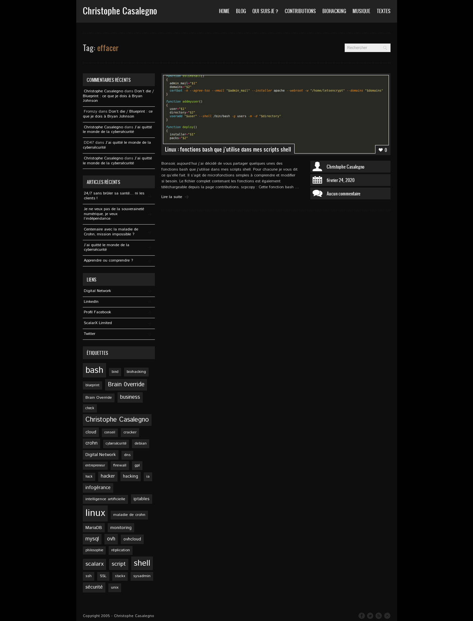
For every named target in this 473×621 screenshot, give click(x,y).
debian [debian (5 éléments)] (141, 443)
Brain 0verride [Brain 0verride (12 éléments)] (126, 384)
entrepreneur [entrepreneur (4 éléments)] (95, 465)
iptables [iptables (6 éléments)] (142, 499)
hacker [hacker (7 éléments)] (108, 476)
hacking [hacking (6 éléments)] (130, 476)
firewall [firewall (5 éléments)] (119, 465)
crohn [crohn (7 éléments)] (91, 443)
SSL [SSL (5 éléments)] (103, 576)
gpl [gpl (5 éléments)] (137, 465)
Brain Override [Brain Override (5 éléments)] (98, 397)
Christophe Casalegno (345, 166)
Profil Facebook (97, 312)
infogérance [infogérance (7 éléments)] (98, 487)
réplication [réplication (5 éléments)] (120, 550)
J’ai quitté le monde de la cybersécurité (117, 129)
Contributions (300, 11)
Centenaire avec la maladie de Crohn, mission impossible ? (111, 232)
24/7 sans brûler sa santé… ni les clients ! (114, 196)
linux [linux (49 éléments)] (95, 513)
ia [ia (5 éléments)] (148, 476)
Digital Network (97, 291)
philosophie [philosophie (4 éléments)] (94, 550)
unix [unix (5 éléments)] (114, 587)
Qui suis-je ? (265, 11)
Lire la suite (171, 197)
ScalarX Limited (98, 323)
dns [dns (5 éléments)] (127, 455)
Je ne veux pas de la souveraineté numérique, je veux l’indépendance (114, 214)
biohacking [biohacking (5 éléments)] (136, 371)
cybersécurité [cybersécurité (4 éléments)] (116, 443)
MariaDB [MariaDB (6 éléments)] (93, 527)
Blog (241, 11)
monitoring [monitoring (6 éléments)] (121, 527)
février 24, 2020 (341, 180)
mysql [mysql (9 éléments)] (92, 539)
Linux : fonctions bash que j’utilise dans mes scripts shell (228, 149)
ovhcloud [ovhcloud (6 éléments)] (132, 539)
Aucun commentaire (343, 193)
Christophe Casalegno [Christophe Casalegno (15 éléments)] (117, 420)
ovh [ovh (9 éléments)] (111, 539)
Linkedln (91, 301)
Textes (384, 11)
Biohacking (334, 11)
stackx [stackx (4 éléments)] (120, 576)
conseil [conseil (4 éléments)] (109, 432)
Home (224, 11)
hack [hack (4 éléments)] (89, 476)
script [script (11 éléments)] (119, 564)
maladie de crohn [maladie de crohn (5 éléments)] (129, 515)
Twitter (89, 334)
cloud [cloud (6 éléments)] (90, 432)
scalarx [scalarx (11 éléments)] (94, 564)
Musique (361, 11)
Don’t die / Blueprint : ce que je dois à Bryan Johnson (118, 96)
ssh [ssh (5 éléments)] (88, 576)
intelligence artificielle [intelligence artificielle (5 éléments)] (105, 499)
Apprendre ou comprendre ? (108, 260)
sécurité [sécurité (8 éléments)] (94, 587)
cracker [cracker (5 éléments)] (129, 432)
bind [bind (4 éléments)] (115, 371)
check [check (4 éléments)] (89, 408)
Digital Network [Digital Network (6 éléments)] (100, 454)
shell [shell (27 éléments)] (142, 563)
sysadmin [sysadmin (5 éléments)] (142, 576)
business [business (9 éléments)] (130, 397)
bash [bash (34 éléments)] (94, 370)
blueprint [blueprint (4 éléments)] (92, 385)
